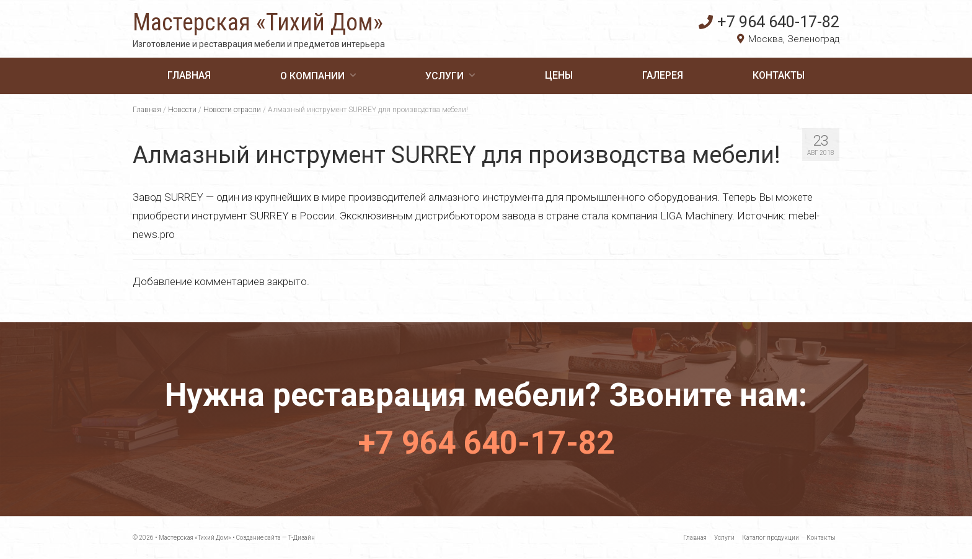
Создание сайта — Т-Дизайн (275, 537)
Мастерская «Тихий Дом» (258, 22)
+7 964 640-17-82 (769, 21)
